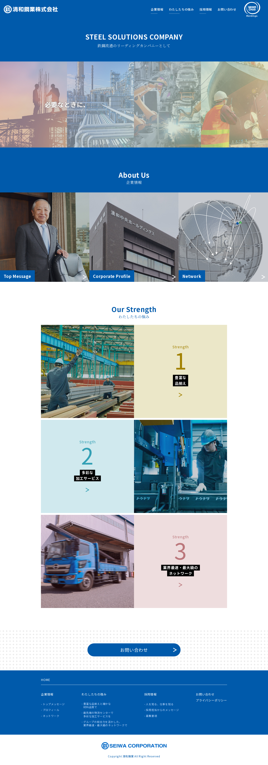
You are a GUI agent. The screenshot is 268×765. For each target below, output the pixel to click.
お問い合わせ (227, 9)
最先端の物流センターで (98, 714)
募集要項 (151, 716)
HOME (45, 679)
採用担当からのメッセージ (162, 710)
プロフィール (51, 710)
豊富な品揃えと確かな (97, 705)
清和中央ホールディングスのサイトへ (252, 9)
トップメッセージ (54, 704)
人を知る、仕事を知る (159, 704)
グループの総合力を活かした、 (105, 723)
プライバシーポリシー (211, 700)
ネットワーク (51, 716)
